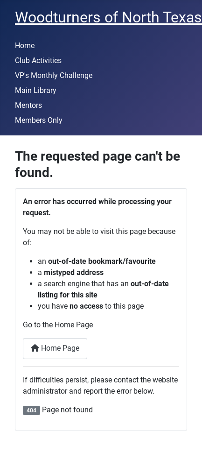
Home (25, 45)
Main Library (35, 90)
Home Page (55, 348)
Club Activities (38, 60)
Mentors (28, 105)
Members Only (39, 120)
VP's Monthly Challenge (53, 75)
